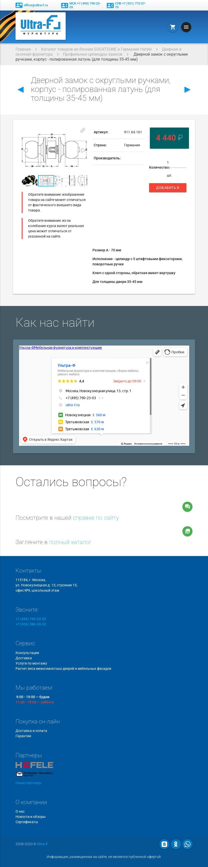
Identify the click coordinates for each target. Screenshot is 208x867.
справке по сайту (96, 517)
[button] (83, 130)
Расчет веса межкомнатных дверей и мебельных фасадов (63, 669)
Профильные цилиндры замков (92, 54)
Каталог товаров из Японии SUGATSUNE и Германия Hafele (96, 49)
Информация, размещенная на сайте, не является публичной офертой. (104, 857)
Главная (23, 49)
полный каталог (70, 542)
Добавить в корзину (167, 189)
